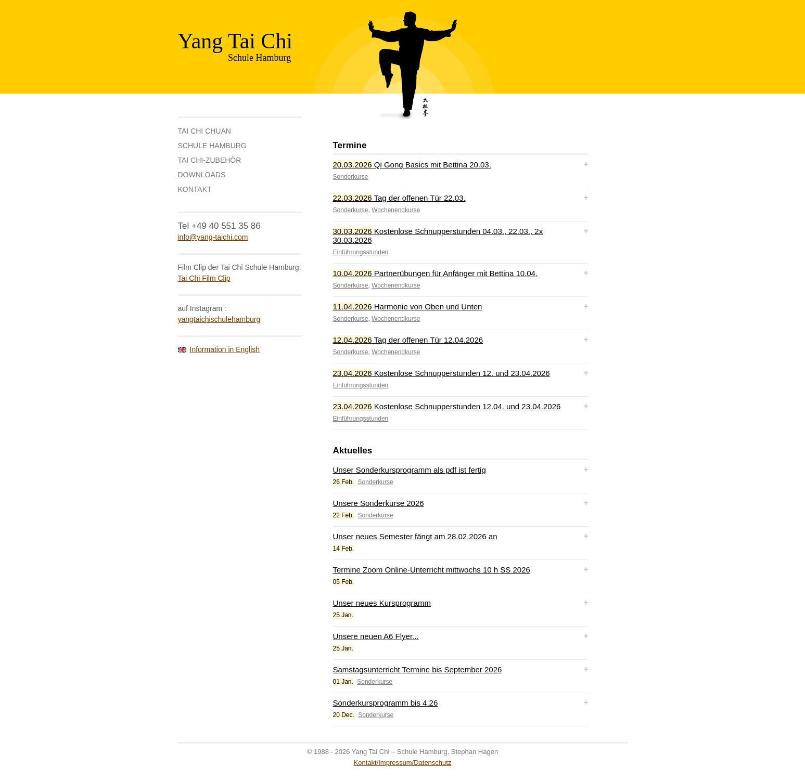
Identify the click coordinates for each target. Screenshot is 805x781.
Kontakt (195, 189)
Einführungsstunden (361, 252)
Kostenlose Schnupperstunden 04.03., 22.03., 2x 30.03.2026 (438, 235)
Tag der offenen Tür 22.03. (399, 197)
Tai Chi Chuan (204, 131)
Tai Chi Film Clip (204, 278)
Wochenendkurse (396, 210)
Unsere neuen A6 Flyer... (376, 636)
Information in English (225, 349)
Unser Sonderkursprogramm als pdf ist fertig (409, 469)
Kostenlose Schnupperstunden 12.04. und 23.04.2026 (447, 406)
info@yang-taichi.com (213, 237)
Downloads (202, 175)
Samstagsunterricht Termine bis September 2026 (417, 669)
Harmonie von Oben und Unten (407, 306)
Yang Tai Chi (235, 41)
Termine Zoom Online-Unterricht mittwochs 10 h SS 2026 (431, 569)
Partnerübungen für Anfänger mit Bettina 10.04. (435, 273)
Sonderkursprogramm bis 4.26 (385, 702)
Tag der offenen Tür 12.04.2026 (408, 339)
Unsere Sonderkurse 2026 (378, 503)
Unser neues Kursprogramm (382, 602)
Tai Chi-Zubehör (209, 160)
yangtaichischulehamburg (219, 319)
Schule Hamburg (212, 145)
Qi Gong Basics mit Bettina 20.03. (412, 164)
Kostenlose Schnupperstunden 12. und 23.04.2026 (441, 373)
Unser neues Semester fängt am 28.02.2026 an (415, 536)
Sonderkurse (350, 176)
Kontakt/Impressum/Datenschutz (403, 762)
